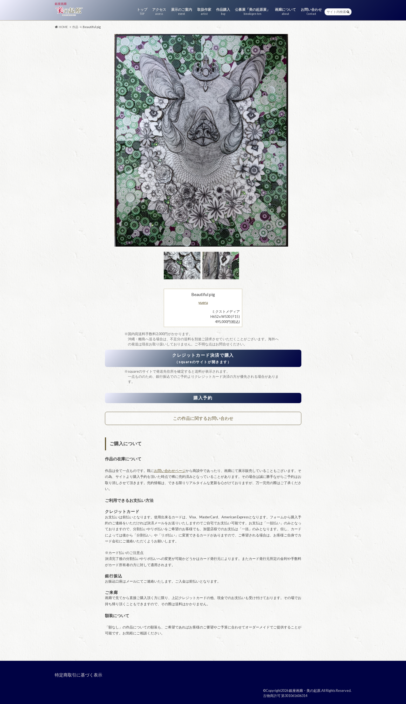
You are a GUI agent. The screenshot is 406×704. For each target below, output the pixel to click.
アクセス (159, 11)
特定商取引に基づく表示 (78, 674)
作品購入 (223, 11)
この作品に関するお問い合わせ (203, 418)
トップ (142, 11)
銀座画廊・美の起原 (304, 690)
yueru (203, 302)
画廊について (285, 11)
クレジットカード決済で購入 (203, 358)
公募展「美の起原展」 (252, 11)
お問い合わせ (311, 11)
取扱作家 (204, 11)
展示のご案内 (181, 11)
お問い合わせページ (170, 470)
